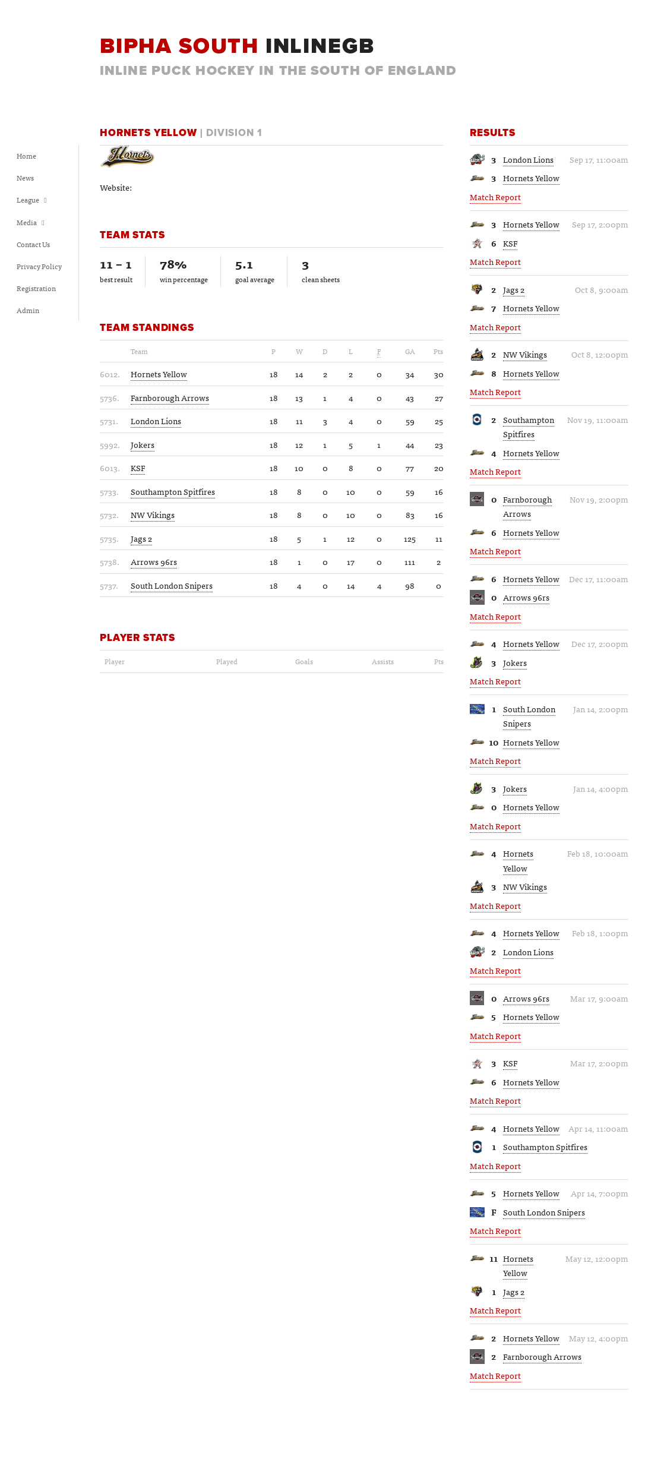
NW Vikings (525, 354)
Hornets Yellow (531, 177)
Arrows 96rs (526, 597)
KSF (510, 243)
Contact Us (33, 244)
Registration (36, 288)
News (25, 178)
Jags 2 (513, 289)
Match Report (495, 196)
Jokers (515, 662)
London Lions (528, 159)
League (32, 200)
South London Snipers (529, 716)
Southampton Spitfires (528, 427)
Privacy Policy (39, 266)
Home (26, 156)
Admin (28, 310)
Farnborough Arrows (527, 506)
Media (31, 222)
